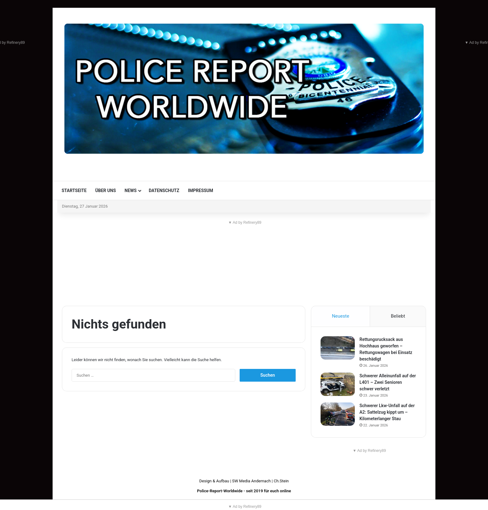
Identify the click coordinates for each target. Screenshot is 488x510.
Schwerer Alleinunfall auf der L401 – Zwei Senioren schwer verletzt (387, 382)
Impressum (200, 190)
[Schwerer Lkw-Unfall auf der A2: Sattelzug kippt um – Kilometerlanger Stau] (338, 414)
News (130, 190)
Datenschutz (164, 190)
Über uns (105, 190)
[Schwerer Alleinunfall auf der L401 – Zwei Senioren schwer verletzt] (338, 384)
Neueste (340, 316)
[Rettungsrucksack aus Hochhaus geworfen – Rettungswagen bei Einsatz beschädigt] (338, 348)
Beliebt (398, 316)
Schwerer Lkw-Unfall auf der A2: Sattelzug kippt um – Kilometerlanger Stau (387, 412)
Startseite (74, 190)
